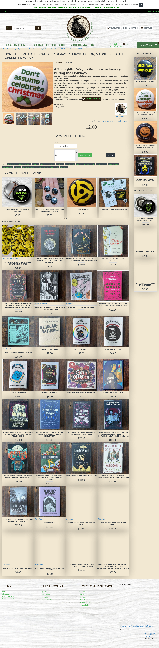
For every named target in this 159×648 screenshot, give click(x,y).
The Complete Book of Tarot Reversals (112, 256)
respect (51, 161)
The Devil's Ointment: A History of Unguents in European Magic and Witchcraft (49, 257)
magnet (17, 164)
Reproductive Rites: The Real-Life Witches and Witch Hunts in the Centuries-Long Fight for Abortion (18, 302)
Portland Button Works (11, 255)
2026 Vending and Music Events (150, 632)
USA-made (54, 164)
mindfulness (70, 161)
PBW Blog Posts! (124, 582)
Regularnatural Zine (49, 346)
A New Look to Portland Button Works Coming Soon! (136, 624)
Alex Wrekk (39, 561)
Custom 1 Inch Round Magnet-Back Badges (145, 219)
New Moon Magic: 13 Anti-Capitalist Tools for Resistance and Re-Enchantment (49, 431)
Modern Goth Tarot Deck (113, 389)
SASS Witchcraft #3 (113, 346)
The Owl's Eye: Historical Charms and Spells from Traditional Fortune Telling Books (18, 431)
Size (55, 139)
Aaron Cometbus (41, 301)
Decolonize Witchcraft (145, 81)
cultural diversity (89, 161)
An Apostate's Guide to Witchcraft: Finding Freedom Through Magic (18, 474)
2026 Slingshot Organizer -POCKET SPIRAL (81, 521)
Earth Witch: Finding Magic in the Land (81, 473)
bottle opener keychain (30, 164)
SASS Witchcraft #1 (50, 389)
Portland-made (44, 164)
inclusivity (44, 161)
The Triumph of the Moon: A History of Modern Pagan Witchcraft (18, 517)
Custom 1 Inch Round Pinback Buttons (17, 207)
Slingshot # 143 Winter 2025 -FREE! (81, 304)
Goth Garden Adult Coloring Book (81, 389)
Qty (55, 152)
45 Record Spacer (82, 206)
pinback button (7, 164)
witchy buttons (43, 49)
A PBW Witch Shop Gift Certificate (113, 206)
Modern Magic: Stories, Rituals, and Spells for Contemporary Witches (113, 302)
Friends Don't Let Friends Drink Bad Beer (145, 284)
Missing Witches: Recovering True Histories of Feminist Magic (81, 430)
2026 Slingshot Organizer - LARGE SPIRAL (113, 521)
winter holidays (113, 161)
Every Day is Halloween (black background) (145, 147)
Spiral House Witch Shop (27, 49)
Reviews (69, 63)
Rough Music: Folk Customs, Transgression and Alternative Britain (113, 474)
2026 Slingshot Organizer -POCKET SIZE (18, 565)
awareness (60, 161)
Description (58, 63)
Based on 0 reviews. (109, 118)
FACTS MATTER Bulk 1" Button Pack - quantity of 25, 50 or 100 (18, 260)
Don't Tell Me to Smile (145, 252)
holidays (35, 161)
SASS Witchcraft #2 (18, 389)
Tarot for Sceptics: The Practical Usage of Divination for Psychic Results (49, 474)
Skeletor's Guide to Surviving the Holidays (145, 180)
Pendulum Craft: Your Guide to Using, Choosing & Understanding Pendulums (81, 256)
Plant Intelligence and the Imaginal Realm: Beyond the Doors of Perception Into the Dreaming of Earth (113, 564)
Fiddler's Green (8, 346)
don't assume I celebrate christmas (19, 161)
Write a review (123, 118)
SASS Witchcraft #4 (81, 346)
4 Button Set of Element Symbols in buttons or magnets (49, 207)
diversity (79, 161)
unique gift (64, 164)
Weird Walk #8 (49, 520)
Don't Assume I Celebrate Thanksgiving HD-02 (145, 113)
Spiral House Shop (9, 49)
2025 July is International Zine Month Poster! (49, 566)
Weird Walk (39, 516)
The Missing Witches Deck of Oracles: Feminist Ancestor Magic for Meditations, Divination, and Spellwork (113, 431)
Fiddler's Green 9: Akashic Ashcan (18, 350)
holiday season (101, 161)
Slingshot (69, 301)
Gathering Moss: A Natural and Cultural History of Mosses (81, 562)
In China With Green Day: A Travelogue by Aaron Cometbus (50, 305)
